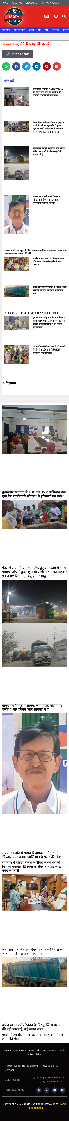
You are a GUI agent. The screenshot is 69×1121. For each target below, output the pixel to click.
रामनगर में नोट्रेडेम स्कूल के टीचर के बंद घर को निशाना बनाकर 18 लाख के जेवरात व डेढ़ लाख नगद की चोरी (31, 866)
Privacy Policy (50, 3)
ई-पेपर (38, 1054)
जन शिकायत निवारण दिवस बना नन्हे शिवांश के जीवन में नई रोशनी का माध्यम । (49, 261)
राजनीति (62, 1050)
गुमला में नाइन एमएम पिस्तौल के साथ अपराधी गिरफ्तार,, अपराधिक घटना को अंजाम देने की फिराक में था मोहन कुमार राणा (49, 322)
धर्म (46, 30)
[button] (64, 16)
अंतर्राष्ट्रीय (6, 30)
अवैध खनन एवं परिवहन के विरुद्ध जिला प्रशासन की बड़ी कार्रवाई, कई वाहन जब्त (50, 290)
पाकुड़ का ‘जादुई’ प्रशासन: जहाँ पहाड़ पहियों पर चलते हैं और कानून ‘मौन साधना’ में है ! (49, 151)
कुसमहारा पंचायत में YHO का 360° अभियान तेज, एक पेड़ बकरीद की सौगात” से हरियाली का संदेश (48, 92)
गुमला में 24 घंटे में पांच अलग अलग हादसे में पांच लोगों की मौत (31, 312)
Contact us (11, 1070)
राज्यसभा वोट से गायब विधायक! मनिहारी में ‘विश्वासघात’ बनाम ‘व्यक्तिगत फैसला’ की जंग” (47, 199)
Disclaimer (32, 3)
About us (17, 3)
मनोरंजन (55, 30)
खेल (39, 30)
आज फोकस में (19, 30)
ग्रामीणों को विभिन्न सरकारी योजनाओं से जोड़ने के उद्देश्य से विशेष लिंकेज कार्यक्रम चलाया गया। (49, 349)
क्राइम (31, 30)
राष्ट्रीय (30, 1054)
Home (5, 3)
